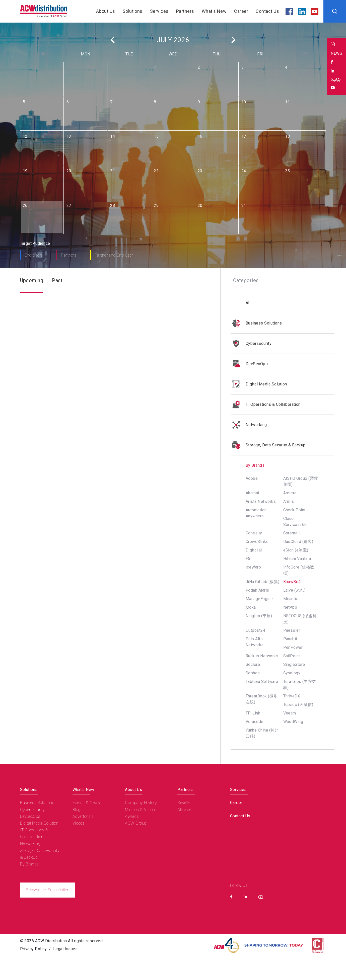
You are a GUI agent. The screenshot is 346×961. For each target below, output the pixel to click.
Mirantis (291, 598)
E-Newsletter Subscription (47, 890)
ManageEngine (259, 598)
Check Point (294, 510)
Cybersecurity (251, 344)
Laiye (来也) (294, 590)
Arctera (290, 493)
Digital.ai (254, 550)
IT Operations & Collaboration (266, 405)
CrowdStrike (257, 541)
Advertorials (83, 816)
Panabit (290, 638)
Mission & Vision (140, 809)
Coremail (291, 533)
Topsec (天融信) (298, 704)
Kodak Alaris (257, 590)
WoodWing (293, 721)
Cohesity (254, 533)
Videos (79, 823)
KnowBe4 (292, 581)
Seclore (253, 664)
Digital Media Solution (259, 384)
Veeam (289, 713)
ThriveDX (291, 696)
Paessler (291, 630)
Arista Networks (261, 501)
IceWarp (253, 567)
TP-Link (253, 713)
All (248, 302)
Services (159, 11)
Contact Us (267, 11)
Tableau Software (262, 681)
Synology (292, 673)
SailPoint (291, 656)
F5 (248, 558)
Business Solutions (256, 323)
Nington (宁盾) (259, 615)
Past (57, 280)
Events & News (86, 802)
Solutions (133, 11)
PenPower (293, 647)
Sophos (253, 673)
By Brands (247, 465)
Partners (185, 11)
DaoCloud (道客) (298, 541)
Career (241, 11)
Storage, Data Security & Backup (268, 445)
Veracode (254, 721)
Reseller (184, 802)
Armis (288, 501)
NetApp (290, 607)
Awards (132, 816)
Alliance (184, 809)
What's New (214, 11)
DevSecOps (249, 364)
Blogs (78, 809)
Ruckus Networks (262, 656)
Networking (249, 425)
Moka (251, 607)
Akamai (252, 493)
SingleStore (294, 664)
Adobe (252, 478)
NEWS (336, 53)
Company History (141, 802)
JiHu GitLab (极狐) (263, 581)
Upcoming (31, 280)
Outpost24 (255, 630)
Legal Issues (65, 948)
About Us (105, 11)
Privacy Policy (33, 948)
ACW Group (136, 823)
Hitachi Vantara (297, 558)
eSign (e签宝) (295, 550)
